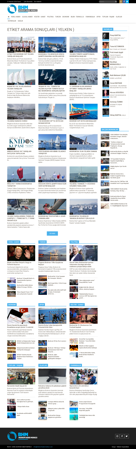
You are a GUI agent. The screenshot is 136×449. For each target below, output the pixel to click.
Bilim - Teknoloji (77, 17)
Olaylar (119, 17)
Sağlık (20, 21)
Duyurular (12, 21)
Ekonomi (65, 17)
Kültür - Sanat (39, 17)
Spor (98, 17)
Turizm (58, 17)
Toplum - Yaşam (108, 17)
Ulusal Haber (27, 17)
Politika (50, 17)
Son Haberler (37, 1)
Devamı (52, 233)
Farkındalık (90, 17)
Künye (114, 447)
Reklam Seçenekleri (123, 447)
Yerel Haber (15, 17)
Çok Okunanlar (28, 1)
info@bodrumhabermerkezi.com (43, 447)
